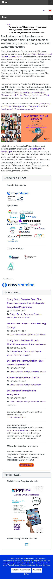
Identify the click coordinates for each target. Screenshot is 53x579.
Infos (26, 574)
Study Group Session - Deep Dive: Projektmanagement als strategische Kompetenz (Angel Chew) (26, 303)
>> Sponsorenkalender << (19, 430)
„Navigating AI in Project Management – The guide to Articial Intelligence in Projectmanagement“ (25, 106)
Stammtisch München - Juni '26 (23, 378)
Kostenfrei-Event (22, 318)
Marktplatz (26, 465)
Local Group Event (19, 335)
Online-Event (16, 314)
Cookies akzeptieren (21, 570)
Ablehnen (37, 570)
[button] (26, 178)
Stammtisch (35, 385)
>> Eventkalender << (16, 418)
